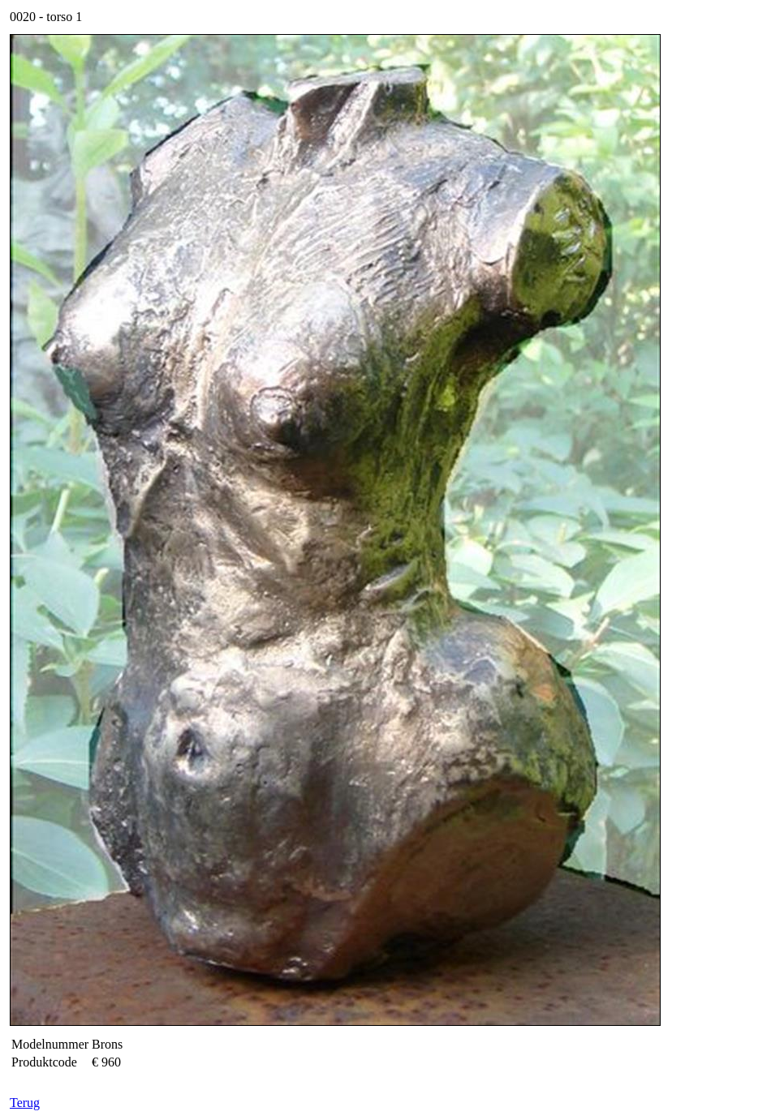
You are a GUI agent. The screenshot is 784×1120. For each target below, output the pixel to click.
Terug (25, 1102)
